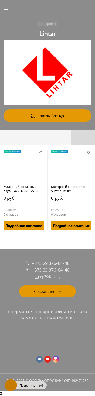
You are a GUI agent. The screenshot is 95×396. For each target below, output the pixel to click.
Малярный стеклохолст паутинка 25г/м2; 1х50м (21, 189)
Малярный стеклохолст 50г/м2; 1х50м (68, 189)
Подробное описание (23, 225)
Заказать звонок (47, 291)
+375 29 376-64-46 (50, 263)
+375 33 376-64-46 (50, 270)
